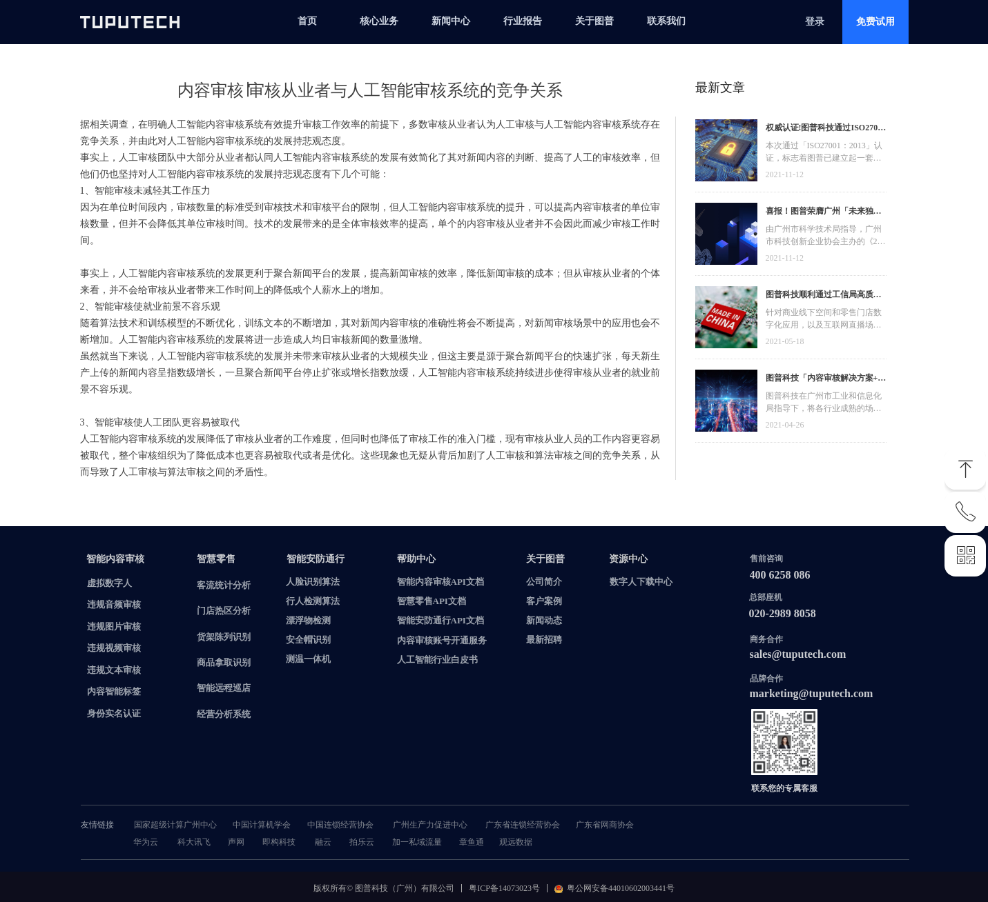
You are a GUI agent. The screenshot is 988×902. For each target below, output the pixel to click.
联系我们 (666, 21)
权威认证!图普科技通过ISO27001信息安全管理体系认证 (826, 129)
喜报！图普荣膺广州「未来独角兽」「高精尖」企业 (824, 212)
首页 (307, 21)
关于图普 (594, 21)
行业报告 (522, 21)
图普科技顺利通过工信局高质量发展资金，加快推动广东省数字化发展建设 (824, 296)
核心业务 (379, 21)
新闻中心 (451, 21)
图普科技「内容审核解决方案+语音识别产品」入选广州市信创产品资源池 (826, 379)
